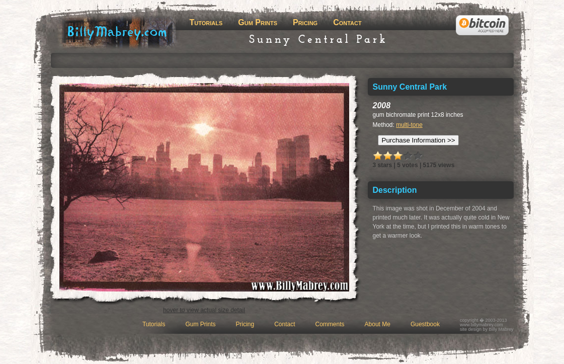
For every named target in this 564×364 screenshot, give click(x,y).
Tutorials (206, 22)
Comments (330, 324)
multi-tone (409, 124)
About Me (377, 324)
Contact (347, 22)
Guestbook (425, 324)
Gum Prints (257, 22)
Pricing (305, 22)
